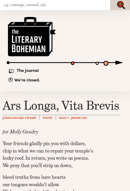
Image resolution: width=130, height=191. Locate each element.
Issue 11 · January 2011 (73, 118)
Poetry (48, 118)
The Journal (28, 70)
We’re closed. (27, 80)
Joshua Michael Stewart (19, 118)
